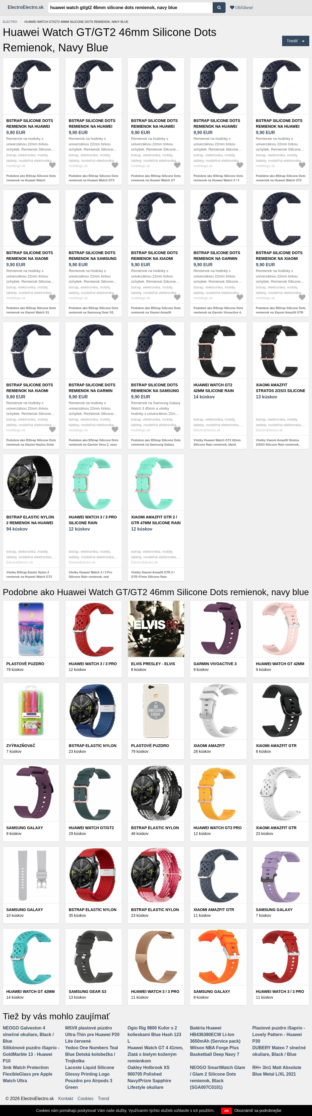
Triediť (292, 41)
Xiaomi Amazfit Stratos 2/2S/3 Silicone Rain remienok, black (280, 391)
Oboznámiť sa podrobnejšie (258, 1110)
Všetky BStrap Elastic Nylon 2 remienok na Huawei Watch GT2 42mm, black (29, 577)
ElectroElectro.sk (26, 7)
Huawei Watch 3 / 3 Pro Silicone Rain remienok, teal (93, 523)
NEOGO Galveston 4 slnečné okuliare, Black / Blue (28, 1034)
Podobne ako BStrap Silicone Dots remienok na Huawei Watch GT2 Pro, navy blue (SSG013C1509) (281, 180)
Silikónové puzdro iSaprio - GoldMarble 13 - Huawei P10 (31, 1054)
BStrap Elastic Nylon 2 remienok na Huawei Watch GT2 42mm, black (31, 523)
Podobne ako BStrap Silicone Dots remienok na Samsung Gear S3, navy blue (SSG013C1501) (93, 312)
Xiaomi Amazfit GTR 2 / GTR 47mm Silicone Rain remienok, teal (156, 523)
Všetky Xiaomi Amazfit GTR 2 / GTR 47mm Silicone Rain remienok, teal (153, 577)
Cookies (86, 1098)
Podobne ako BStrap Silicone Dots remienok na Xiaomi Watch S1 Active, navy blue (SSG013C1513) (31, 312)
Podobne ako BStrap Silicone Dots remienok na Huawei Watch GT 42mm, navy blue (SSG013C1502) (156, 180)
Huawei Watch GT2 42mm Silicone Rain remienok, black (213, 391)
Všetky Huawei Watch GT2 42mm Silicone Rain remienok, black (217, 442)
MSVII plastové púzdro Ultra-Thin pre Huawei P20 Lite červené (92, 1034)
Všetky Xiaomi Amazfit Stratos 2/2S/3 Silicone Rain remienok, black (278, 444)
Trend (103, 1098)
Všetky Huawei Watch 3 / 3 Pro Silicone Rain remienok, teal (90, 575)
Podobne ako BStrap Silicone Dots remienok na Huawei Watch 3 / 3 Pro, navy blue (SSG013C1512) (218, 180)
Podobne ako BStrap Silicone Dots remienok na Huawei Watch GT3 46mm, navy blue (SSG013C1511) (93, 180)
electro (10, 21)
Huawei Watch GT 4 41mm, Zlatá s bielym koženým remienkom (155, 1054)
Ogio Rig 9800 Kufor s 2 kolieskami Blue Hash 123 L (154, 1034)
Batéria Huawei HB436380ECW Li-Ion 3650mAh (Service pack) (215, 1034)
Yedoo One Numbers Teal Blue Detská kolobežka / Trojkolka (91, 1054)
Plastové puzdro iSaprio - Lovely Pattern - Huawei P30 (278, 1034)
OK (226, 1110)
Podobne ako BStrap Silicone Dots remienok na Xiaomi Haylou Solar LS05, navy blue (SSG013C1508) (31, 444)
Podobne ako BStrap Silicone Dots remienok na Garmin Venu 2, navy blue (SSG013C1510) (93, 444)
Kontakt (65, 1098)
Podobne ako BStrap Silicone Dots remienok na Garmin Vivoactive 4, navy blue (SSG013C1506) (218, 312)
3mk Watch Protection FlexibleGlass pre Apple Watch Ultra (27, 1074)
